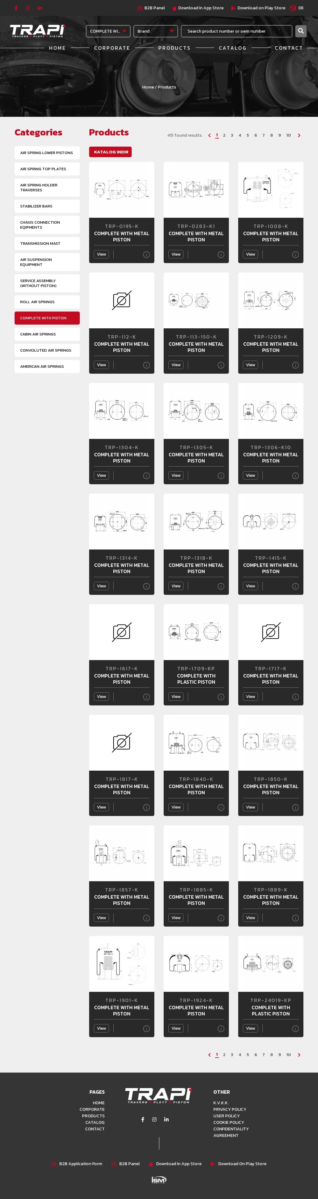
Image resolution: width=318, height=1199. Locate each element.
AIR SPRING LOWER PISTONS (46, 153)
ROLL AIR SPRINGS (37, 302)
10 (288, 135)
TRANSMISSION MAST (40, 243)
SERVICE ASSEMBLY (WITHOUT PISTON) (38, 283)
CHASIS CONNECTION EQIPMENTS (40, 224)
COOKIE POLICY (228, 1122)
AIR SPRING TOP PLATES (43, 169)
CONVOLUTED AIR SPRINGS (45, 350)
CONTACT (289, 48)
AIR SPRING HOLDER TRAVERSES (38, 187)
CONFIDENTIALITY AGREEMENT (231, 1132)
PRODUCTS (174, 48)
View (101, 254)
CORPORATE (112, 48)
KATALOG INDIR (111, 151)
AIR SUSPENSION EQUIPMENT (36, 262)
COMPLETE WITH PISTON (43, 318)
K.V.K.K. (221, 1103)
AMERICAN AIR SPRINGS (42, 366)
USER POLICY (226, 1116)
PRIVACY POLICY (229, 1109)
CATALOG (233, 48)
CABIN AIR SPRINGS (38, 334)
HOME (57, 48)
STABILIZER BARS (36, 206)
